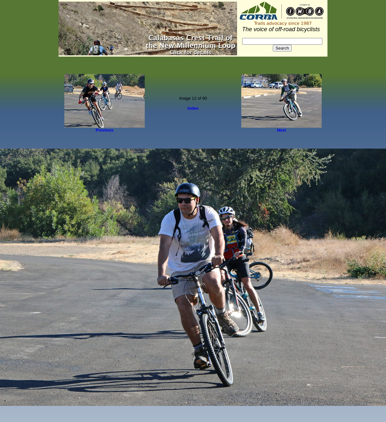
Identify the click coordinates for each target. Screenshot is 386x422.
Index (193, 108)
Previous (105, 130)
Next (281, 130)
